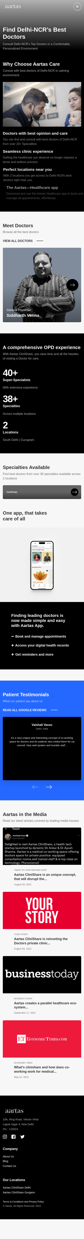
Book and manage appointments (38, 636)
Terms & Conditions (13, 1201)
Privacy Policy (36, 1201)
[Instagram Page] (5, 1136)
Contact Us (9, 1165)
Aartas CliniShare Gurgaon (19, 1192)
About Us (8, 1156)
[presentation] (35, 787)
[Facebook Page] (13, 1136)
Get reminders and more (32, 654)
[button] (77, 6)
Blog (5, 1161)
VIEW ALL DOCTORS (18, 241)
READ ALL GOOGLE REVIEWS (25, 710)
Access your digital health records (40, 645)
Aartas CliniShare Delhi (17, 1187)
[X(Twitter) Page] (22, 1136)
